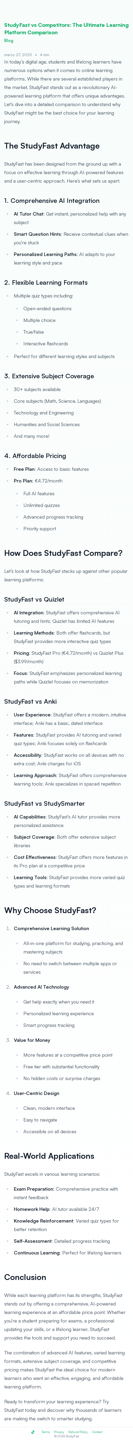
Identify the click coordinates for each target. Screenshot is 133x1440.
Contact (97, 1432)
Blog (8, 40)
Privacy (59, 1432)
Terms (45, 1432)
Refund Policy (78, 1432)
